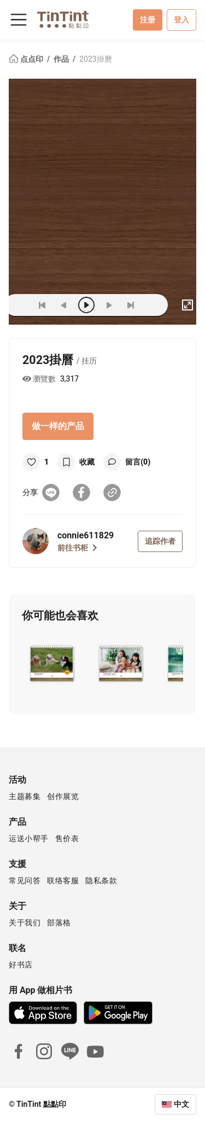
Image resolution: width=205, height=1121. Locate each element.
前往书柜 (77, 547)
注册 (147, 19)
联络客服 (63, 880)
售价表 (67, 838)
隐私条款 (101, 880)
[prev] (64, 305)
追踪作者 (160, 541)
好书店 (21, 964)
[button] (51, 662)
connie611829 (85, 535)
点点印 (27, 59)
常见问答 (24, 880)
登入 (181, 19)
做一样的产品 (58, 426)
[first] (42, 305)
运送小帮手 (29, 838)
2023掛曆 (95, 59)
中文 (181, 1104)
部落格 (59, 922)
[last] (130, 305)
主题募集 (24, 796)
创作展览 (63, 796)
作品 (62, 59)
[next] (109, 305)
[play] (86, 305)
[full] (187, 305)
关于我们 (24, 922)
